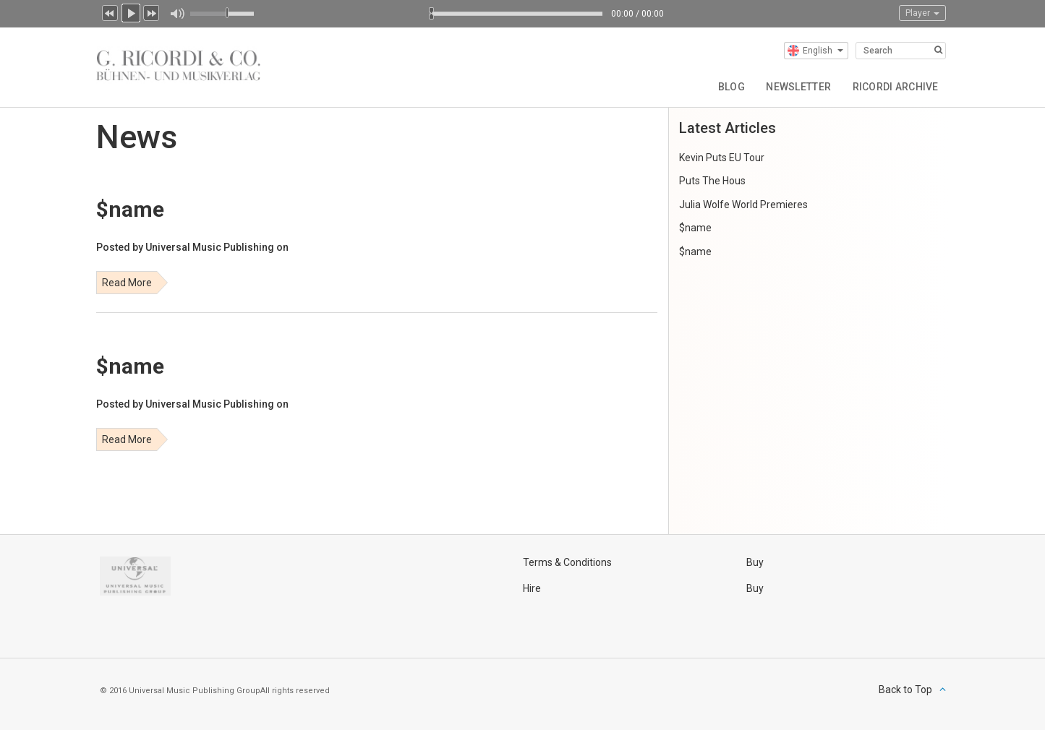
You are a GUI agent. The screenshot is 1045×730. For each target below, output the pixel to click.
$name (695, 227)
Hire (532, 588)
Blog (730, 87)
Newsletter (797, 87)
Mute (177, 14)
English (815, 50)
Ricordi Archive (895, 87)
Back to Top (905, 689)
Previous (110, 11)
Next (152, 11)
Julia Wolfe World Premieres (743, 204)
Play (131, 11)
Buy (755, 562)
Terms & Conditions (567, 562)
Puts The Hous (712, 180)
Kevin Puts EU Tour (721, 157)
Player (922, 13)
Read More (127, 282)
